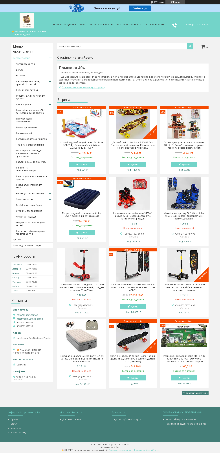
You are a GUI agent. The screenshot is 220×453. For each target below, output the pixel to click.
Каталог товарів (21, 57)
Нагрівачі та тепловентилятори (26, 169)
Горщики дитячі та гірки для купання (30, 97)
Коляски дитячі (24, 133)
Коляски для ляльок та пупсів (31, 138)
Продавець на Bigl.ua (110, 447)
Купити (83, 164)
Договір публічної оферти (127, 419)
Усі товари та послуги (194, 392)
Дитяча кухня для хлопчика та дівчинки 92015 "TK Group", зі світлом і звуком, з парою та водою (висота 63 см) (184, 145)
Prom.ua (125, 444)
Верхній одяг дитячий (27, 89)
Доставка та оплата (129, 24)
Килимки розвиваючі (26, 127)
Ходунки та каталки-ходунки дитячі (30, 224)
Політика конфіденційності (146, 450)
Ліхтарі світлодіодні (26, 216)
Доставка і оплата (71, 419)
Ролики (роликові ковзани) (30, 193)
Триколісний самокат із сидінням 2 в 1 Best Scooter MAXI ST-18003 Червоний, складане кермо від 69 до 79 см (81, 287)
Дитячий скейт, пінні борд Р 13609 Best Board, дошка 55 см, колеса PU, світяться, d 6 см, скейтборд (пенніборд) (133, 145)
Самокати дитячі (24, 199)
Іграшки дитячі (23, 104)
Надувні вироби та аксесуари (31, 161)
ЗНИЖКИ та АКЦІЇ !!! (23, 52)
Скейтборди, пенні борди (29, 205)
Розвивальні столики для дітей (29, 186)
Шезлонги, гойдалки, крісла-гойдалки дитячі (30, 232)
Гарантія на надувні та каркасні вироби (186, 423)
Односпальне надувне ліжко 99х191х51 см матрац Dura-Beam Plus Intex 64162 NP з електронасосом (82, 359)
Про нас (17, 239)
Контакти (16, 428)
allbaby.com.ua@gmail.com (30, 318)
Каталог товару (99, 24)
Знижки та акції (19, 432)
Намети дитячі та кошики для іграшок (31, 177)
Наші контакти (155, 24)
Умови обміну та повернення (181, 419)
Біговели (20, 75)
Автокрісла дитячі (25, 63)
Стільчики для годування (29, 210)
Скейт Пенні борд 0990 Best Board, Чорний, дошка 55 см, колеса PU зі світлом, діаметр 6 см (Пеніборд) (132, 359)
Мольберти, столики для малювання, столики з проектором (29, 153)
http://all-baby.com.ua (27, 314)
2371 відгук (159, 2)
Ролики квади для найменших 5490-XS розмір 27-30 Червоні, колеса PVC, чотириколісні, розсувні (132, 216)
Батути (19, 69)
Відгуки (14, 423)
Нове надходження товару (69, 24)
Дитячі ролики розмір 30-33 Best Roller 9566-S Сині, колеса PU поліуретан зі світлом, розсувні (184, 216)
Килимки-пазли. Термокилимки (24, 120)
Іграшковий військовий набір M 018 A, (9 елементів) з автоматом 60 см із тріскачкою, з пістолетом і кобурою (184, 359)
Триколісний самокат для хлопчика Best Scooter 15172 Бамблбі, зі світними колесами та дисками (184, 287)
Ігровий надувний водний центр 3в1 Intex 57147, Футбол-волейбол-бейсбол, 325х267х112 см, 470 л (81, 145)
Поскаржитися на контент (120, 450)
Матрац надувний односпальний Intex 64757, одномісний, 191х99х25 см (81, 214)
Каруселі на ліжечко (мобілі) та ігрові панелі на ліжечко (30, 111)
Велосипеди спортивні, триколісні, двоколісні (28, 83)
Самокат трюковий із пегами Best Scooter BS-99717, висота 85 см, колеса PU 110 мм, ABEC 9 (132, 287)
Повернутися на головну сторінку (83, 87)
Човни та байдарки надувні (30, 144)
